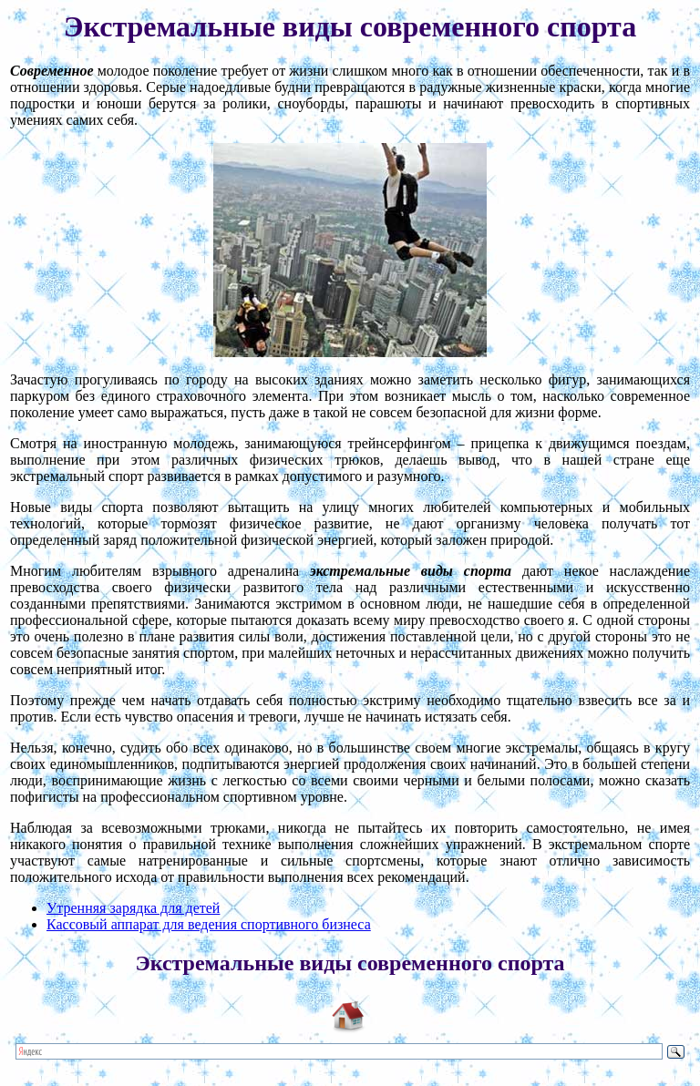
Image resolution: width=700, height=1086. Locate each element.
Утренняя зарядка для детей (133, 908)
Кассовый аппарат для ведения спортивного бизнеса (208, 924)
